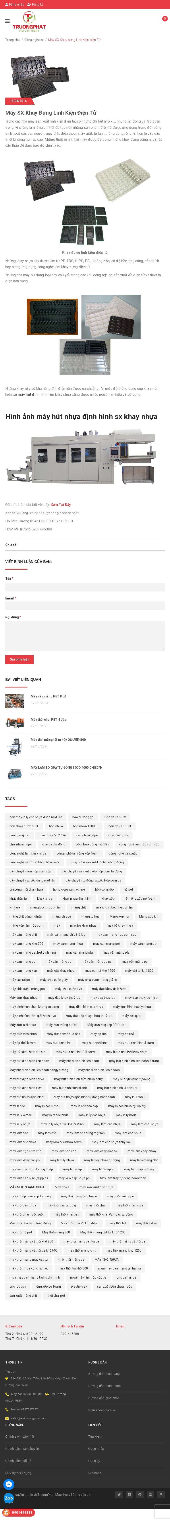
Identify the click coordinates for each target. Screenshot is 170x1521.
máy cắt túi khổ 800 (139, 983)
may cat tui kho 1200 (100, 983)
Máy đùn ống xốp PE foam (106, 1037)
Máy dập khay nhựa (24, 1010)
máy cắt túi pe (20, 992)
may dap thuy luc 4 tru (141, 1010)
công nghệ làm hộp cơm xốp (139, 856)
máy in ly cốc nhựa (92, 1127)
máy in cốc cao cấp (84, 1118)
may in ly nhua (126, 1127)
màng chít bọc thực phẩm (114, 920)
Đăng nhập (14, 4)
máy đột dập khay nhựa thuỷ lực (89, 1028)
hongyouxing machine (69, 902)
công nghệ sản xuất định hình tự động (97, 875)
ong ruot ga (18, 1299)
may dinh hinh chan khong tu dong (34, 1019)
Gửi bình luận (19, 659)
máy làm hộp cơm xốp (25, 1163)
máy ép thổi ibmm (23, 1055)
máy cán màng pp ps (97, 974)
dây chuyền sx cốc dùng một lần (32, 893)
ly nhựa (15, 920)
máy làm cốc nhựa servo (64, 1154)
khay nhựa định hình (77, 911)
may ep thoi (99, 1046)
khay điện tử (18, 911)
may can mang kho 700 (26, 956)
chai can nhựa (118, 847)
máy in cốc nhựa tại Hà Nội (127, 1118)
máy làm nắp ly (103, 1181)
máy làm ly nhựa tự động (102, 1172)
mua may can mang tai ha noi (119, 1281)
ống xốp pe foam (48, 1299)
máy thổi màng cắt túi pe (127, 1254)
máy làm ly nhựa (62, 1172)
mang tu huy (90, 929)
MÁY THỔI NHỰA (107, 1272)
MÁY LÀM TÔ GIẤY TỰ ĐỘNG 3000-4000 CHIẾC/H (66, 780)
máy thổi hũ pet (21, 1244)
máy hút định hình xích (26, 1100)
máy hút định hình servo (27, 1091)
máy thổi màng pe (71, 1272)
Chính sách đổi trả (18, 1473)
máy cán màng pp (58, 974)
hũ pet (128, 902)
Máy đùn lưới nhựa (23, 1037)
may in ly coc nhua (55, 1127)
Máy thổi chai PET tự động (80, 1235)
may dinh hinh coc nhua (86, 1019)
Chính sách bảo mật (19, 1449)
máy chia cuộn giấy (54, 992)
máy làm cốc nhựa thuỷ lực (111, 1154)
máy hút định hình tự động (132, 1091)
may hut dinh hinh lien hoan (29, 1073)
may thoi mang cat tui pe (81, 1254)
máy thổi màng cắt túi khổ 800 (31, 1254)
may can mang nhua (68, 956)
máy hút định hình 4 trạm (28, 1064)
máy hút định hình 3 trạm (136, 1055)
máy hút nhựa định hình (27, 1109)
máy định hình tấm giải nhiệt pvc (33, 1028)
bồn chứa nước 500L (24, 838)
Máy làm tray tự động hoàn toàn (123, 1190)
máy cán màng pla (116, 965)
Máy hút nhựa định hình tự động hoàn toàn (84, 1109)
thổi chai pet (56, 1308)
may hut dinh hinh (58, 1055)
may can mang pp (22, 974)
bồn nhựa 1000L (120, 838)
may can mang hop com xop (116, 947)
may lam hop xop (64, 1163)
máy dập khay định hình (109, 1001)
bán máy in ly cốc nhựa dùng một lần (36, 830)
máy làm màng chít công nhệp (31, 1181)
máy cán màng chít (23, 947)
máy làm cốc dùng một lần (86, 1145)
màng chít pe (61, 929)
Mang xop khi (148, 929)
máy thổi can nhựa (23, 1217)
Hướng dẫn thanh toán (104, 1398)
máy (57, 938)
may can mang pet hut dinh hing (33, 965)
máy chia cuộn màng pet (27, 1001)
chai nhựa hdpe (21, 856)
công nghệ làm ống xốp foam (78, 866)
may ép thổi (126, 1046)
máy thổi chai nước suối (27, 1227)
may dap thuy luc (103, 1010)
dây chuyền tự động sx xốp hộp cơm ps (93, 893)
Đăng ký (35, 4)
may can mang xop (23, 983)
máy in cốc (17, 1118)
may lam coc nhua (128, 1145)
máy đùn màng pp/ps (61, 1037)
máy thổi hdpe (146, 1235)
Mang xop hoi (119, 929)
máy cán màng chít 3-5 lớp (66, 947)
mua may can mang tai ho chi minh (35, 1290)
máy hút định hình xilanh (69, 1100)
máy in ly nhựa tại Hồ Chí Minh (62, 1136)
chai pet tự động (54, 856)
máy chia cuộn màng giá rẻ (97, 992)
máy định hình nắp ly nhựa (132, 1019)
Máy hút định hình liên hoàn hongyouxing (39, 1082)
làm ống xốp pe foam (140, 911)
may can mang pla (79, 965)
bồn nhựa (56, 838)
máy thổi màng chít (82, 1263)
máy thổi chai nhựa (129, 1217)
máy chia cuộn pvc (68, 1001)
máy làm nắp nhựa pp (74, 1190)
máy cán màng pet (143, 956)
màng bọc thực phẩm (45, 920)
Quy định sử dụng (18, 1485)
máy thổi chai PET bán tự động (111, 1227)
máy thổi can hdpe (120, 1208)
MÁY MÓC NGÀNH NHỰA (27, 1199)
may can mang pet (106, 956)
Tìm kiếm (95, 1449)
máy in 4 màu (135, 1109)
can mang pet (19, 847)
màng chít (78, 920)
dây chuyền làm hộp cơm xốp (30, 883)
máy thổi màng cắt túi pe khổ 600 (34, 1263)
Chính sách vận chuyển (22, 1461)
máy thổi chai (96, 1217)
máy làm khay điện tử (102, 1163)
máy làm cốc (47, 1145)
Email (10, 598)
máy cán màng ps (135, 974)
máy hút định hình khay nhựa (127, 1064)
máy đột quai (131, 1028)
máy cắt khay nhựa (61, 983)
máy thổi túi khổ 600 (73, 1281)
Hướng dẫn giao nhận (104, 1410)
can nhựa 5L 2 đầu (53, 847)
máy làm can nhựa (107, 1136)
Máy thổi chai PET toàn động (30, 1235)
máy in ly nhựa (20, 1136)
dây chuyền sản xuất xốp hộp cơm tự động (92, 883)
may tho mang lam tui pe (79, 1208)
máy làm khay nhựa (142, 1163)
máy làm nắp (72, 1181)
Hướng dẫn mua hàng (104, 1386)
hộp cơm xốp (104, 902)
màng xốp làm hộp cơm (26, 938)
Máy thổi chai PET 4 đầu (48, 724)
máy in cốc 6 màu (47, 1118)
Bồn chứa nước (115, 830)
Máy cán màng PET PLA (48, 696)
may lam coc (19, 1145)
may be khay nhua (83, 938)
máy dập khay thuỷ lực (64, 1010)
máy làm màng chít (144, 1172)
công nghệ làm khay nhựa (28, 866)
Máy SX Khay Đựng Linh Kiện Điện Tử (50, 113)
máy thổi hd (117, 1235)
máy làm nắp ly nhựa (139, 1181)
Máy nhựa (62, 1199)
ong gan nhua (126, 1290)
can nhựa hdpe (87, 847)
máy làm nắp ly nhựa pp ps (29, 1190)
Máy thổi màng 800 (56, 1244)
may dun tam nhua (23, 1046)
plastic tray (79, 1299)
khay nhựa (44, 911)
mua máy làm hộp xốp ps (88, 1290)
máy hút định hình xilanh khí (117, 1100)
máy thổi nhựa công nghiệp (29, 1281)
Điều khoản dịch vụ (102, 1422)
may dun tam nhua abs (63, 1046)
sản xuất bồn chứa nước (114, 1299)
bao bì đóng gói (83, 830)
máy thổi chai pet (66, 1227)
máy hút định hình (95, 1055)
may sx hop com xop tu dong (30, 1208)
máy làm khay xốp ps (25, 1172)
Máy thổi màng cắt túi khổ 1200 (103, 1244)
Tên (9, 578)
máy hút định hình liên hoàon (99, 1082)
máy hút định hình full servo (76, 1064)
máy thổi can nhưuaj (61, 1217)
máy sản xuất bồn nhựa (96, 1199)
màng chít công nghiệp (26, 929)
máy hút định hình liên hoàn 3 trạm (134, 1073)
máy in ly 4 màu (21, 1127)
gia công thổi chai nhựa (26, 902)
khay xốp (108, 911)
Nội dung (13, 617)
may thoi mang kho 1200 (124, 1263)
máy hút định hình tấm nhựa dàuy (78, 1091)
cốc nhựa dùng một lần (92, 856)
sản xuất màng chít (23, 1308)
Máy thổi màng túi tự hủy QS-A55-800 (58, 752)
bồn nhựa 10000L (85, 838)
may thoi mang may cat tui (29, 1272)
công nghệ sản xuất (123, 866)
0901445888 (70, 1346)
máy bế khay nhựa (120, 938)
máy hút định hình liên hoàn (79, 1073)
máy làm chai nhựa (144, 1136)
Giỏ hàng (94, 1485)
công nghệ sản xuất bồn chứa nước (35, 875)
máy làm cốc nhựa (23, 1154)
